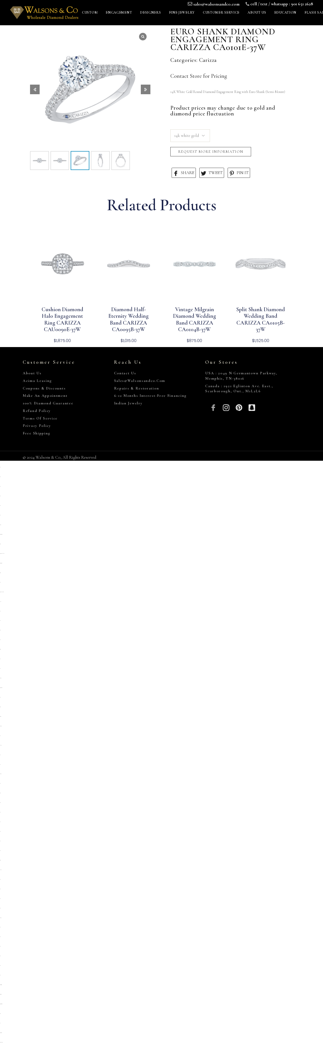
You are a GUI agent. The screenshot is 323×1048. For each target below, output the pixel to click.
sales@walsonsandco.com (216, 4)
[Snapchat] (251, 407)
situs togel (0, 802)
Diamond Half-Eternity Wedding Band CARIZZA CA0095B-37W (128, 319)
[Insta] (226, 407)
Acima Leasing (37, 380)
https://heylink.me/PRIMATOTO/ (2, 553)
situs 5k (0, 620)
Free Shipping (36, 433)
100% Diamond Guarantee (48, 403)
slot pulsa (0, 601)
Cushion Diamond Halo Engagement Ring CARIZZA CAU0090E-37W (62, 319)
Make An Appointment (45, 395)
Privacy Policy (37, 425)
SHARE (183, 173)
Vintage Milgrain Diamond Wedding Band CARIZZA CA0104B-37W (194, 319)
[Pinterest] (239, 407)
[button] (145, 89)
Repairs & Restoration (136, 388)
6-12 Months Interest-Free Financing (150, 395)
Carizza (208, 60)
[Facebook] (213, 407)
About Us (32, 373)
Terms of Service (40, 418)
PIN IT (239, 173)
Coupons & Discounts (44, 388)
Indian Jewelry (128, 403)
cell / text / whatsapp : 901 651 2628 (281, 4)
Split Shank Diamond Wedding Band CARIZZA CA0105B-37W (260, 319)
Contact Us (125, 373)
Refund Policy (37, 410)
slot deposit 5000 (0, 716)
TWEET (212, 173)
